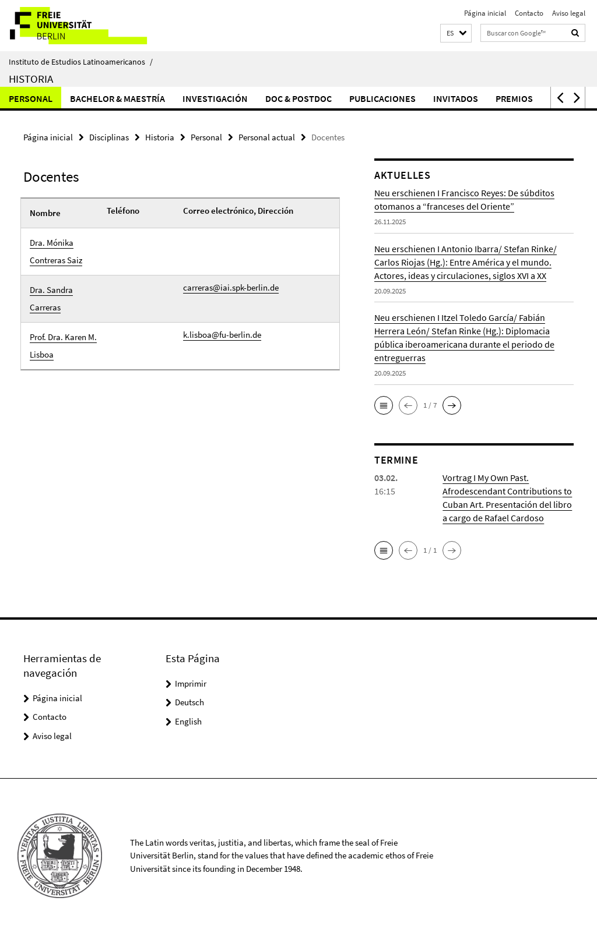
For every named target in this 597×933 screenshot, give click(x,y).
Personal (30, 98)
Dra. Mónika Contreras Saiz (56, 251)
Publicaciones (382, 98)
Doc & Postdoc (298, 98)
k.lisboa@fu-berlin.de (222, 334)
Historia (31, 79)
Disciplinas (109, 137)
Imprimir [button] (190, 683)
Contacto (529, 13)
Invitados (455, 98)
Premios (514, 98)
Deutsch (189, 702)
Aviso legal (568, 13)
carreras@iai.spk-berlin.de (231, 287)
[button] (456, 33)
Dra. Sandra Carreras (51, 298)
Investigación (215, 98)
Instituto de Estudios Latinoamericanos (81, 62)
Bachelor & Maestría (117, 98)
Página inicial (485, 13)
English (188, 721)
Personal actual (266, 137)
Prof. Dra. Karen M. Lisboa (63, 345)
